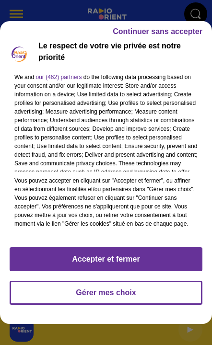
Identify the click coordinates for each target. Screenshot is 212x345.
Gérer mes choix (106, 297)
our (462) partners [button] (58, 81)
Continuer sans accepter (157, 36)
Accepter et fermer (106, 263)
